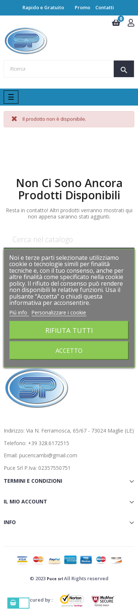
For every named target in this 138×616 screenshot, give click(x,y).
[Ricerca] (69, 240)
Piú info (19, 312)
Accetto (69, 351)
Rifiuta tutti (69, 330)
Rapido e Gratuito (43, 7)
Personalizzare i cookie (58, 312)
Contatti (104, 7)
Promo (82, 7)
